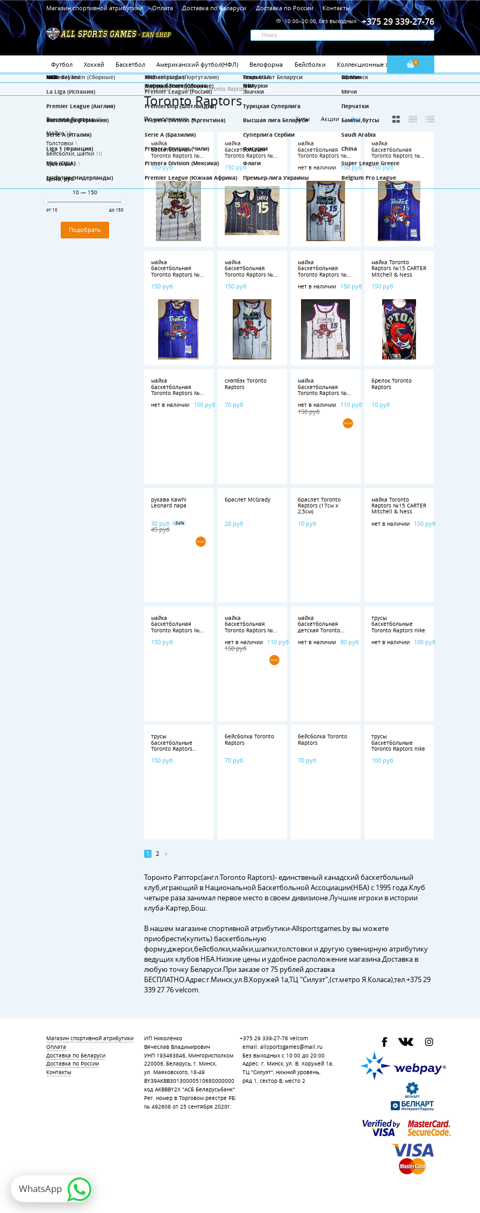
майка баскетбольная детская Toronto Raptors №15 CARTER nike (325, 630)
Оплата (162, 8)
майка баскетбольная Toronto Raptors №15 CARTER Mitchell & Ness (178, 156)
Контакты (336, 8)
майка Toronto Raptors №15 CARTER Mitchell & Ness (398, 268)
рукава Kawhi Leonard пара (169, 502)
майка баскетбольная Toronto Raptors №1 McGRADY (324, 390)
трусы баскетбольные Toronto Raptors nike (398, 624)
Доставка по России (284, 8)
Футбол (62, 64)
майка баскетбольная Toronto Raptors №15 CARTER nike (252, 152)
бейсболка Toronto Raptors (249, 739)
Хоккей (94, 64)
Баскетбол (130, 64)
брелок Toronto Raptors (391, 383)
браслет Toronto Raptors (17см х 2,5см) (319, 506)
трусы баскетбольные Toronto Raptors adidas (171, 745)
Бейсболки (310, 64)
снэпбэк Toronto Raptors (246, 383)
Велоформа (266, 64)
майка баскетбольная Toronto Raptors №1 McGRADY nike (251, 627)
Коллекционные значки (371, 64)
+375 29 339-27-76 (264, 1038)
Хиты (303, 119)
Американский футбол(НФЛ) (197, 64)
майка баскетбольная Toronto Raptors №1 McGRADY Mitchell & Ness (177, 275)
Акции (330, 119)
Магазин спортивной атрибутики (95, 8)
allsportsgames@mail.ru (291, 1046)
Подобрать (85, 230)
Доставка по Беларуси (214, 8)
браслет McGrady (247, 499)
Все (356, 119)
